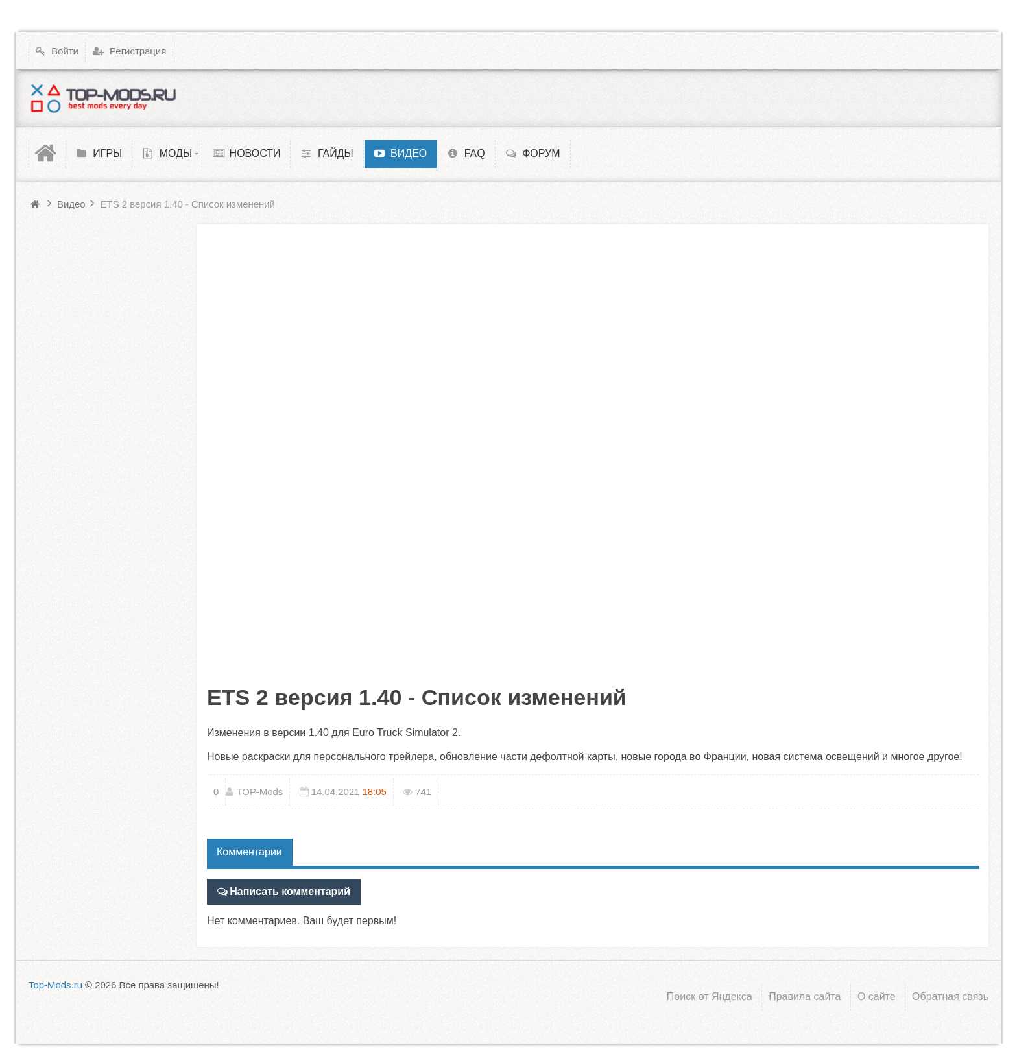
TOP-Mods (259, 791)
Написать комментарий (290, 891)
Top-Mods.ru (55, 984)
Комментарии (249, 851)
